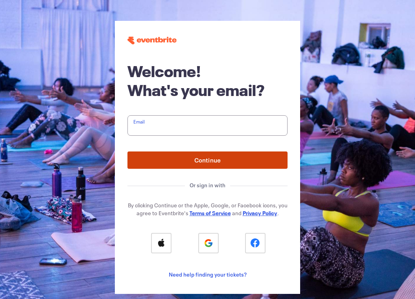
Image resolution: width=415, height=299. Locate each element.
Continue (207, 160)
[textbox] (207, 125)
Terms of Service (210, 213)
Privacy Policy (260, 213)
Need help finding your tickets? (208, 274)
